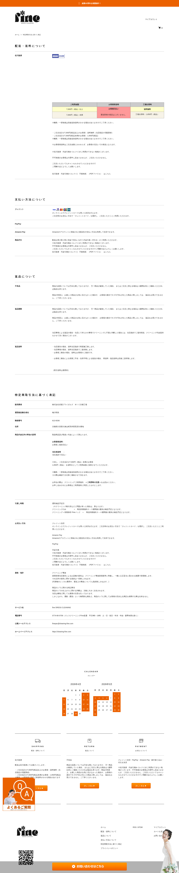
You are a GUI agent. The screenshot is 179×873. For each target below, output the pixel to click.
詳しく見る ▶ (89, 786)
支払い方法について (108, 840)
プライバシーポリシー (109, 848)
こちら (108, 174)
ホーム (17, 35)
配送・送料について (108, 831)
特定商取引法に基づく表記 (111, 844)
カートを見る (159, 831)
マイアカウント (151, 19)
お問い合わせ (159, 836)
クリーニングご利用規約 (82, 482)
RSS (134, 827)
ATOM (140, 827)
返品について (106, 836)
